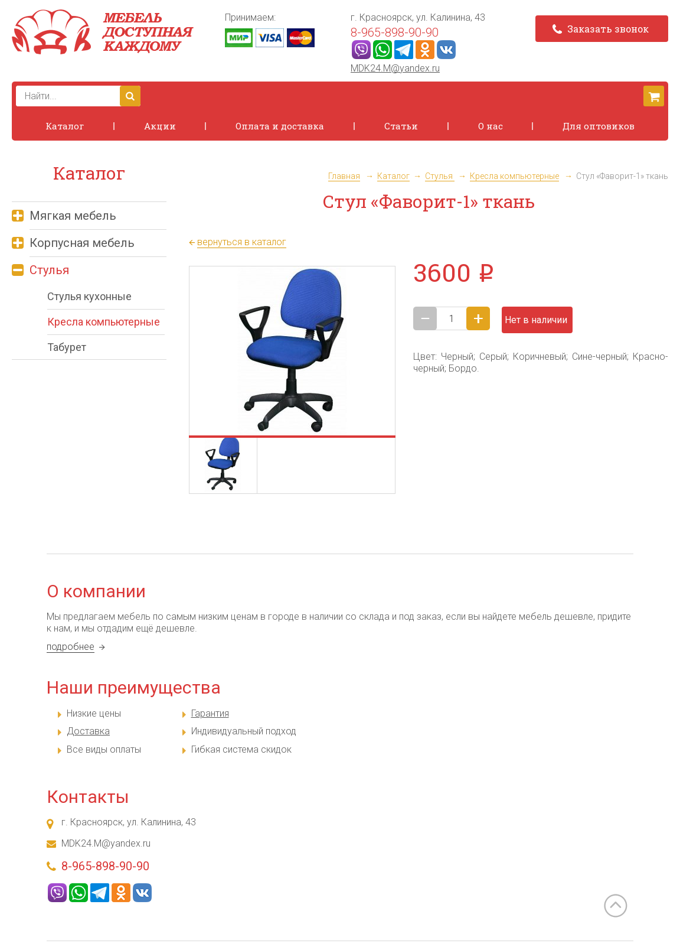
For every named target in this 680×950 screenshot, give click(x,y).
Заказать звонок (600, 28)
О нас (490, 126)
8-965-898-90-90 (395, 32)
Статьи (401, 126)
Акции (160, 126)
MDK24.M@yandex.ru (395, 68)
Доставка (88, 731)
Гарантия (210, 713)
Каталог (64, 126)
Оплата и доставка (280, 126)
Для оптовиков (599, 126)
